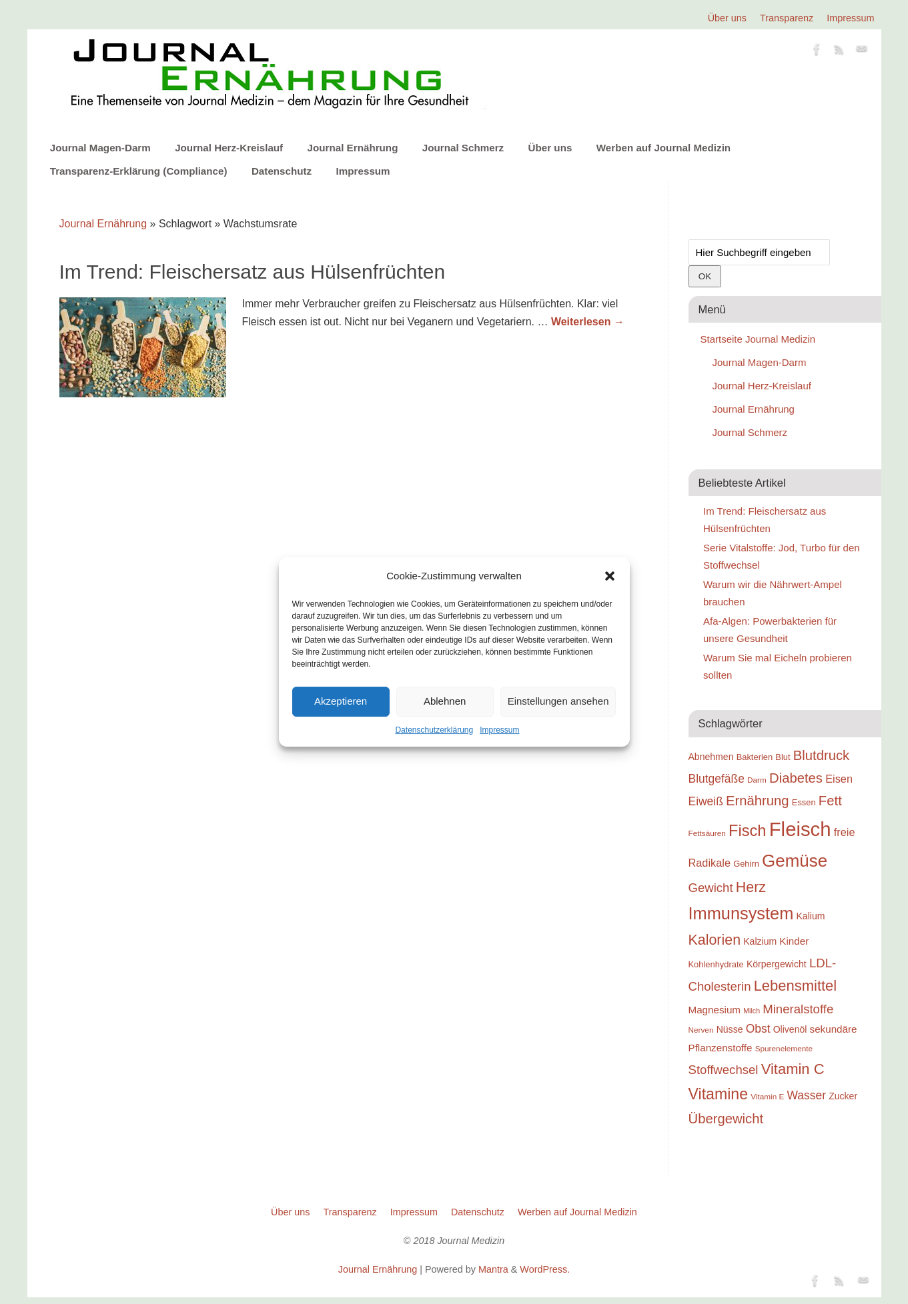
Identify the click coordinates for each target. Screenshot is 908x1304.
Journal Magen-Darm (100, 147)
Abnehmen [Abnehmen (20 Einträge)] (711, 756)
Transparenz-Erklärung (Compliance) (139, 171)
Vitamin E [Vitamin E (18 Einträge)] (767, 1096)
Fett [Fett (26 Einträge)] (830, 800)
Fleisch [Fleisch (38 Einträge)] (800, 829)
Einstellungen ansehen (558, 701)
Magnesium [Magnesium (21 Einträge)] (715, 1009)
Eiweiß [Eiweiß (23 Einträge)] (706, 801)
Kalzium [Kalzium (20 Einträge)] (760, 941)
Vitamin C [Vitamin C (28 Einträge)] (793, 1069)
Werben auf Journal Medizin (663, 147)
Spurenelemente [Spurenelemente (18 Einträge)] (784, 1048)
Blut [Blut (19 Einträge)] (782, 757)
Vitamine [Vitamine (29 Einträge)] (719, 1094)
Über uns (727, 18)
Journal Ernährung (353, 147)
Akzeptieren (340, 701)
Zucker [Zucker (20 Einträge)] (843, 1096)
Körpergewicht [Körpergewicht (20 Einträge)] (777, 964)
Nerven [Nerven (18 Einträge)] (701, 1029)
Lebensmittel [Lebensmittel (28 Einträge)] (795, 985)
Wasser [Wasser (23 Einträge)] (806, 1095)
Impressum (499, 730)
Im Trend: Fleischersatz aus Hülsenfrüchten (252, 272)
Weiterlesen (587, 321)
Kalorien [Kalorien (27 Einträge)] (715, 940)
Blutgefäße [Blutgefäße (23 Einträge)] (717, 778)
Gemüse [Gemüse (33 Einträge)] (794, 860)
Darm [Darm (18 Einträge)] (757, 779)
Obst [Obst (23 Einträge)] (758, 1028)
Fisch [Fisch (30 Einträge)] (748, 830)
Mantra (493, 1269)
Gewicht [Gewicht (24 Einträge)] (711, 888)
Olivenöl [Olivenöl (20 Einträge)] (790, 1029)
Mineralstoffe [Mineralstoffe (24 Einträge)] (798, 1009)
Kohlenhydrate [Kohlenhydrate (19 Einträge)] (716, 964)
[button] (609, 576)
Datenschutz (282, 171)
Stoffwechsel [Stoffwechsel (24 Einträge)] (724, 1070)
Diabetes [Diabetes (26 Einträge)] (796, 778)
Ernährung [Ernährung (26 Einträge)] (757, 800)
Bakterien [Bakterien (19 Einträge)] (755, 757)
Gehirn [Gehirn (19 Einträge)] (746, 864)
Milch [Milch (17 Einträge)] (751, 1011)
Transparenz (786, 18)
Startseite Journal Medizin (758, 339)
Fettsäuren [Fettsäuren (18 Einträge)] (707, 833)
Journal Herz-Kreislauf (229, 147)
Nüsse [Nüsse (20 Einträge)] (730, 1029)
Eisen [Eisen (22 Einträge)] (839, 779)
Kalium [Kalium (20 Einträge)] (811, 916)
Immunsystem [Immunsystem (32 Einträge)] (741, 913)
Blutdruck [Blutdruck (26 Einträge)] (821, 755)
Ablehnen (445, 701)
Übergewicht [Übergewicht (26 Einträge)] (726, 1118)
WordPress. (545, 1269)
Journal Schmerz (463, 147)
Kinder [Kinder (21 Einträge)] (794, 941)
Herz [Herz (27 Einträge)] (751, 887)
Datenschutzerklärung (434, 730)
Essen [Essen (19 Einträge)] (804, 802)
